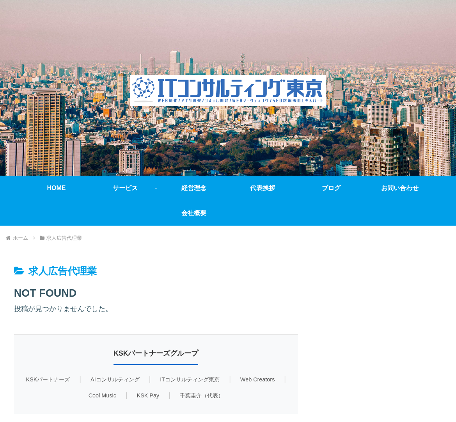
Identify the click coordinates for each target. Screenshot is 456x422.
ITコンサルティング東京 (190, 379)
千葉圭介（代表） (202, 395)
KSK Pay (148, 395)
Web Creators (257, 379)
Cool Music (102, 395)
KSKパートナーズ (48, 379)
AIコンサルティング (115, 379)
